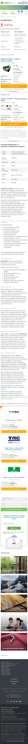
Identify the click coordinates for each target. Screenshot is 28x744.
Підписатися (14, 528)
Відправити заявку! (14, 431)
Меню (26, 13)
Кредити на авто (4, 667)
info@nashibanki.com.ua (15, 697)
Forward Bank (8, 399)
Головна (3, 16)
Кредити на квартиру (5, 669)
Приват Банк (9, 741)
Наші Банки (4, 655)
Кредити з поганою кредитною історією (10, 663)
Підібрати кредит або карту (14, 509)
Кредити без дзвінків (5, 673)
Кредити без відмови (5, 671)
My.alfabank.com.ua (20, 49)
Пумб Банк (16, 741)
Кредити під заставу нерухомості (8, 665)
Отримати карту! (14, 86)
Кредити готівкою (4, 13)
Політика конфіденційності (8, 711)
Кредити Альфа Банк (5, 666)
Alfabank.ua (17, 47)
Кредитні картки (12, 13)
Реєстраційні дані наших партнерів (10, 707)
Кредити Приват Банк (6, 662)
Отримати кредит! (14, 124)
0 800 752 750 (22, 3)
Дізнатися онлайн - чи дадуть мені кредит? (14, 127)
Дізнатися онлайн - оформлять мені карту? (14, 89)
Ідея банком (18, 397)
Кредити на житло (5, 670)
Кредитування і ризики (7, 709)
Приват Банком (10, 397)
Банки (7, 16)
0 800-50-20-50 (18, 38)
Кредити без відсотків (6, 674)
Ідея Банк (21, 741)
